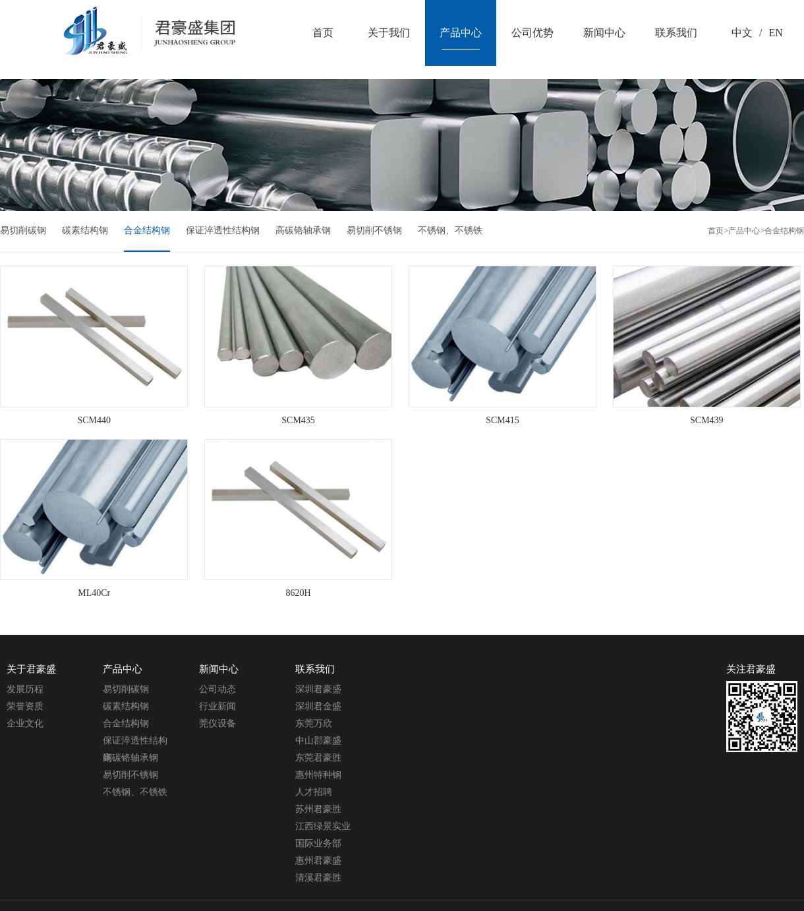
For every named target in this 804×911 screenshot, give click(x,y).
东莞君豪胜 (318, 758)
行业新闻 (217, 706)
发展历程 (25, 689)
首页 (716, 230)
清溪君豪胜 (318, 878)
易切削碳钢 (23, 230)
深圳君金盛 (318, 706)
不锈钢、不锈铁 (450, 230)
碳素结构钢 (85, 230)
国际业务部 (318, 843)
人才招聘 (313, 792)
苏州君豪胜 (318, 809)
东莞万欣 (313, 723)
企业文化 (25, 723)
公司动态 (217, 689)
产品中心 (744, 230)
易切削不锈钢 (374, 230)
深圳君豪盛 (318, 689)
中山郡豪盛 (318, 741)
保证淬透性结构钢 (223, 230)
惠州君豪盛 (318, 861)
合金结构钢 (147, 230)
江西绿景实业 (323, 826)
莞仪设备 (217, 723)
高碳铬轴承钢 (303, 230)
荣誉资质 (25, 706)
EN (775, 32)
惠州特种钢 (318, 775)
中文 (742, 32)
